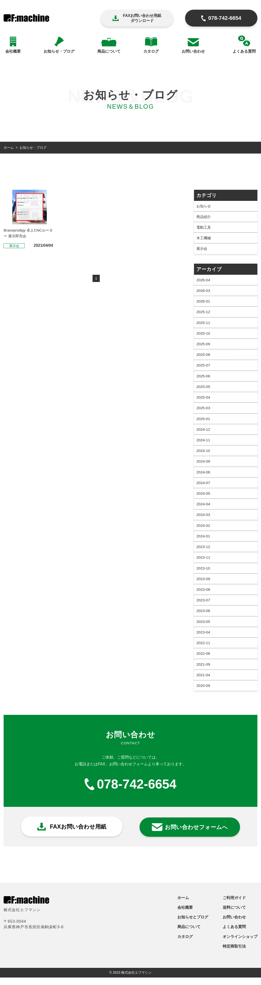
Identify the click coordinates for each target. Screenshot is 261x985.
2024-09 (203, 466)
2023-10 (203, 574)
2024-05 (203, 498)
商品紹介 (204, 217)
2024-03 (203, 520)
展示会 (202, 249)
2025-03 (203, 411)
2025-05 (203, 389)
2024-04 (203, 509)
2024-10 (203, 455)
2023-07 (203, 607)
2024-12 (203, 433)
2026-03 (203, 292)
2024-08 (203, 476)
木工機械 (204, 239)
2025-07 (203, 368)
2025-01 (203, 422)
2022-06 (203, 661)
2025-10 (203, 335)
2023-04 (203, 639)
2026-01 (203, 303)
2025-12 (203, 313)
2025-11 (203, 324)
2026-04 (203, 281)
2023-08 (203, 596)
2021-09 (203, 672)
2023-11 (203, 563)
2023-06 (203, 618)
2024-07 (203, 487)
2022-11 (203, 650)
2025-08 (203, 357)
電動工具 (204, 228)
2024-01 (203, 542)
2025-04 (203, 400)
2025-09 (203, 346)
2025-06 (203, 379)
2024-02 (203, 531)
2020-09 (203, 694)
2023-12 (203, 552)
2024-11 (203, 444)
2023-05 (203, 628)
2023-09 (203, 585)
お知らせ (204, 206)
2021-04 (203, 683)
